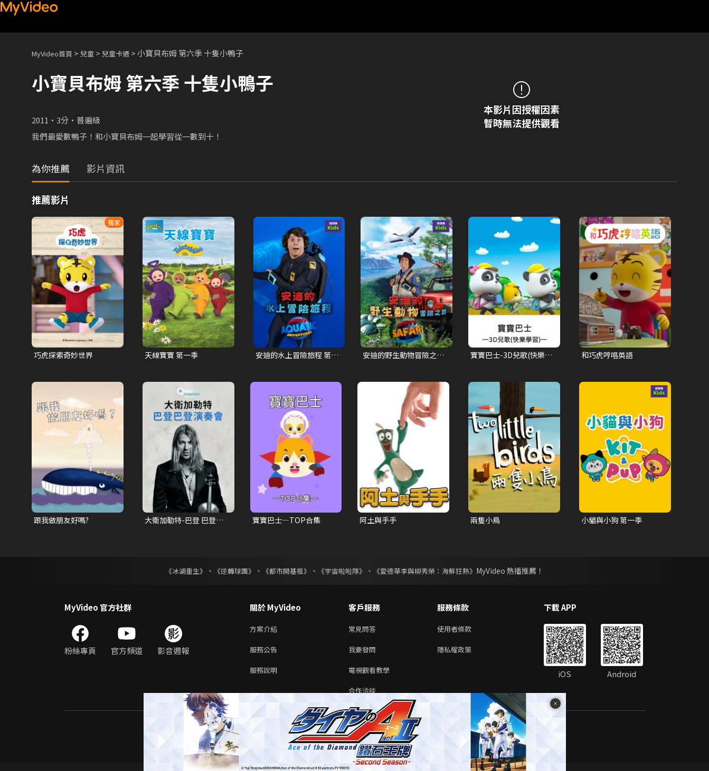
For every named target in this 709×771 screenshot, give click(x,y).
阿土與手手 (379, 521)
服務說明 (265, 675)
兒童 (95, 53)
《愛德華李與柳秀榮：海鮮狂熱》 (431, 572)
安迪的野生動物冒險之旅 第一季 (402, 355)
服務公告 (265, 653)
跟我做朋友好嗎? (63, 521)
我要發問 (364, 653)
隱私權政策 (463, 653)
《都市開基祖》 (284, 572)
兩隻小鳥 (486, 521)
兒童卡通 (127, 53)
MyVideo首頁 (56, 53)
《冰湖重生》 (177, 572)
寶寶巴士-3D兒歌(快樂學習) (510, 355)
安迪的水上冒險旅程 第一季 (296, 355)
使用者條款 (463, 631)
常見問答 (364, 631)
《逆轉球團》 (228, 572)
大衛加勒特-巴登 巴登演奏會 (183, 521)
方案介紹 (265, 631)
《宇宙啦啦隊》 (343, 572)
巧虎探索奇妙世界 (65, 355)
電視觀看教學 (372, 675)
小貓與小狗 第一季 (613, 521)
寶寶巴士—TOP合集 (288, 521)
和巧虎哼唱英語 (609, 355)
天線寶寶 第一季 (173, 355)
